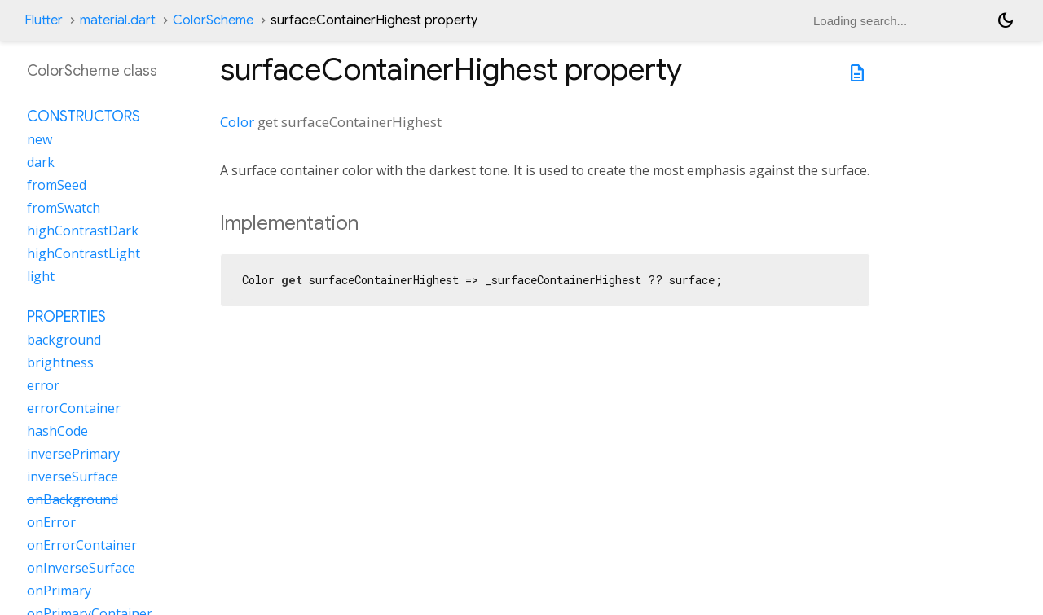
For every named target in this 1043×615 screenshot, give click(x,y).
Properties (66, 317)
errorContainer (74, 408)
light (41, 276)
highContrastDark (83, 230)
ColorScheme (213, 20)
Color (237, 121)
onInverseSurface (81, 568)
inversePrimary (73, 454)
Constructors (83, 116)
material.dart (118, 20)
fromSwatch (63, 208)
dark (41, 162)
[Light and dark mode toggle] (1005, 20)
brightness (60, 362)
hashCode (57, 431)
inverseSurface (72, 476)
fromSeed (56, 185)
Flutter (43, 20)
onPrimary (59, 591)
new (39, 139)
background (64, 340)
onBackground (72, 499)
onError (51, 522)
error (43, 385)
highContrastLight (83, 253)
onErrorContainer (82, 545)
